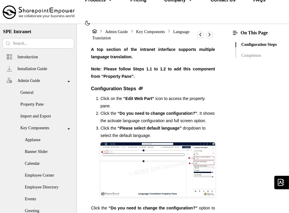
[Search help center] (38, 43)
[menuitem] (87, 24)
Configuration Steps (259, 44)
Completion (251, 55)
